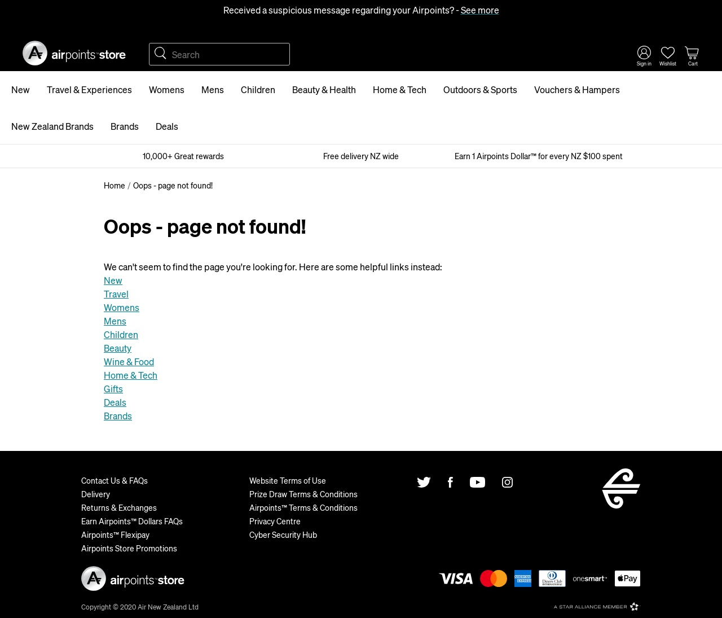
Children (258, 89)
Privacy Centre (275, 521)
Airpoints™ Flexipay (115, 534)
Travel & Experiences (89, 89)
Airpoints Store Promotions (129, 548)
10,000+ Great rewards (183, 156)
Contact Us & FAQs (114, 480)
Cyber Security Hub (283, 534)
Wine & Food (129, 361)
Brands (125, 126)
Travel (116, 294)
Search (160, 54)
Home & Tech (399, 89)
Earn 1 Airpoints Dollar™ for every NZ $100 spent (539, 156)
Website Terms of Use (287, 480)
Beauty (117, 348)
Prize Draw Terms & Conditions (303, 494)
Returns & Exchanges (119, 507)
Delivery (95, 494)
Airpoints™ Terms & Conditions (303, 507)
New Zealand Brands (52, 126)
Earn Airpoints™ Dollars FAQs (132, 521)
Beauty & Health (324, 89)
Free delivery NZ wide (361, 156)
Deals (167, 126)
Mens (212, 89)
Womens (166, 89)
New (20, 89)
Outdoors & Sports (480, 89)
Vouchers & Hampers (577, 89)
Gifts (113, 389)
